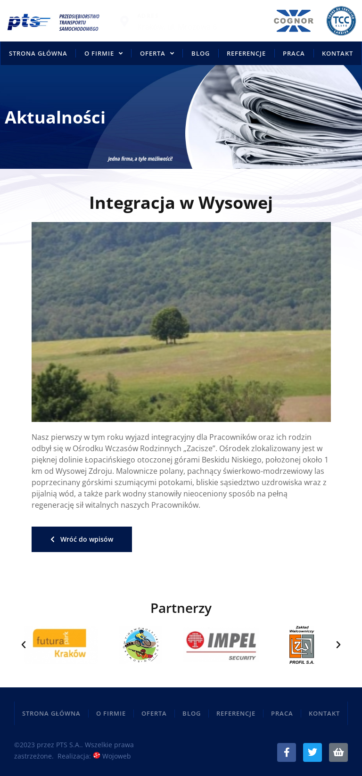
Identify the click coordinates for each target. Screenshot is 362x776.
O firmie (103, 53)
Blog (200, 53)
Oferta (157, 53)
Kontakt (337, 53)
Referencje (246, 53)
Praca (294, 53)
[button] (23, 645)
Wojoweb (112, 755)
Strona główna (38, 53)
